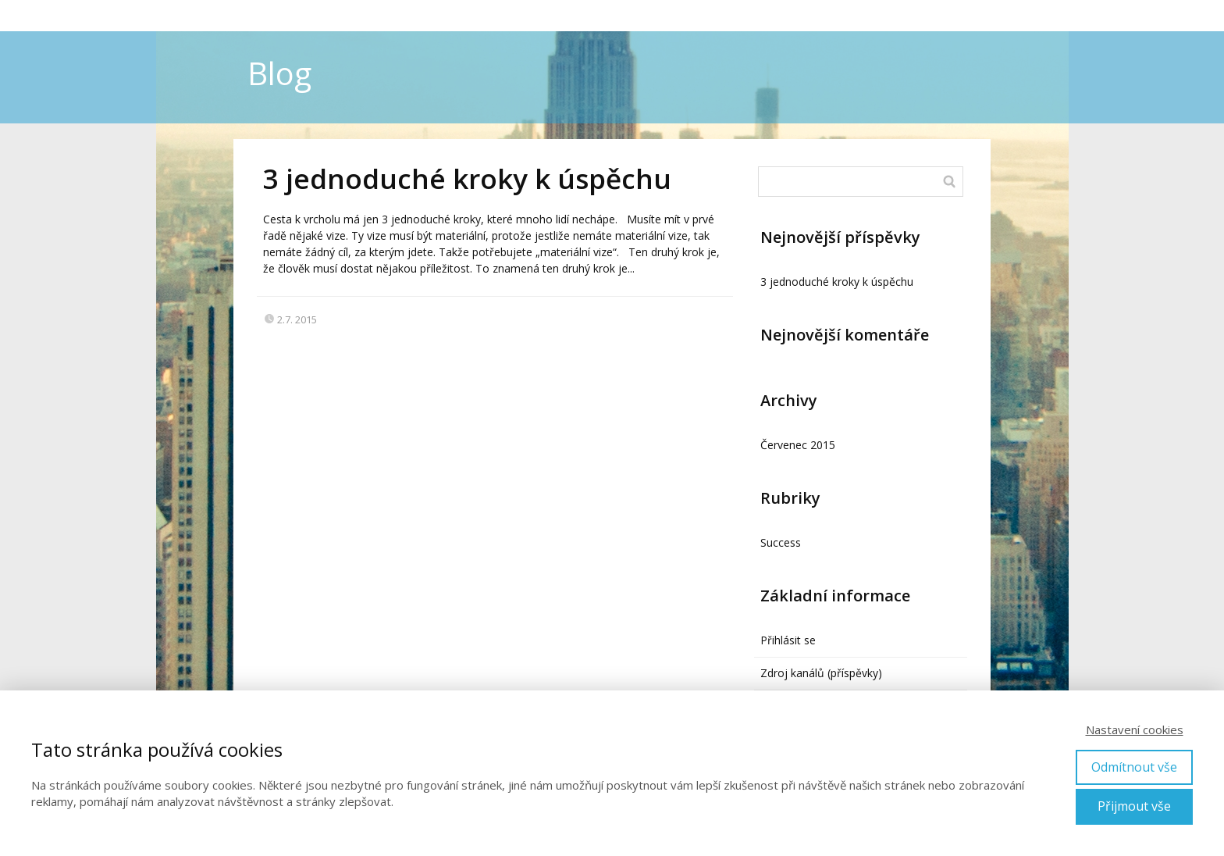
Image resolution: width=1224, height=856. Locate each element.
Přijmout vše (1134, 806)
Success (780, 542)
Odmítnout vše (1134, 767)
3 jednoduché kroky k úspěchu (467, 178)
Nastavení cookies (1134, 729)
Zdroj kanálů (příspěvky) (821, 672)
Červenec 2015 (797, 444)
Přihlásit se (788, 640)
